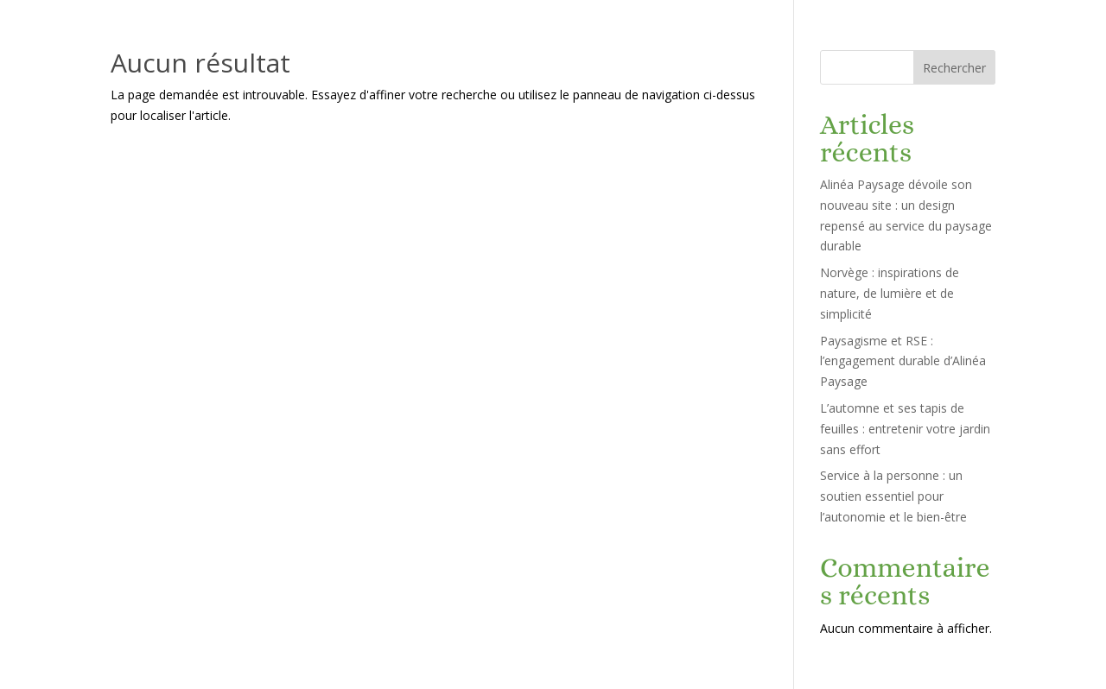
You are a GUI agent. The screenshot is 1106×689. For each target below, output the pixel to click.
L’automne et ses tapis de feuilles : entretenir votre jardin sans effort (905, 429)
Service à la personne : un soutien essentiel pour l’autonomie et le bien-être (893, 496)
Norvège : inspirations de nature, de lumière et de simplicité (889, 293)
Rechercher (954, 68)
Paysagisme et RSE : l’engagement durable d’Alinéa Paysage (903, 361)
